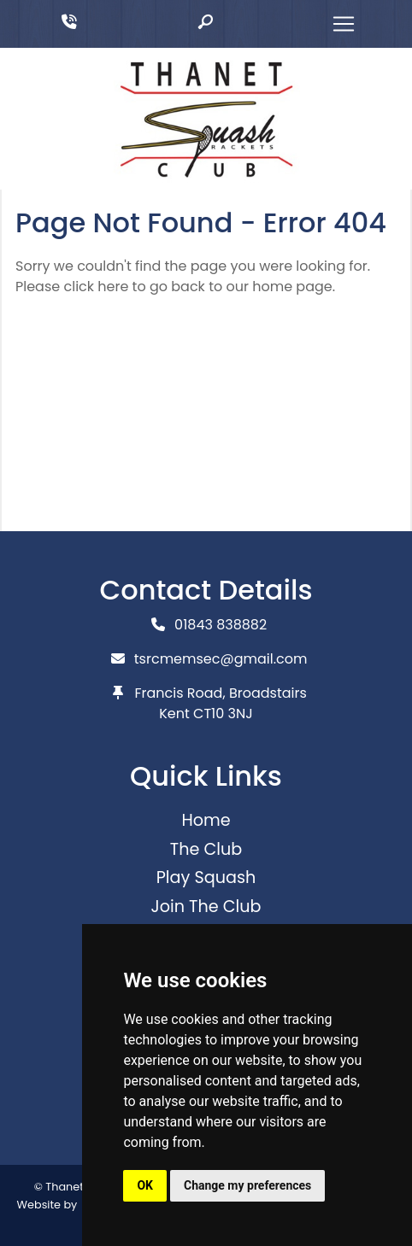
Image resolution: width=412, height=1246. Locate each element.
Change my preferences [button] (247, 1185)
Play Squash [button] (206, 877)
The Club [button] (206, 849)
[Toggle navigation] (344, 24)
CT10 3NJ (223, 713)
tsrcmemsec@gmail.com (221, 659)
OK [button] (145, 1185)
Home (205, 820)
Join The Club (205, 906)
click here (95, 286)
